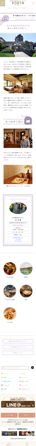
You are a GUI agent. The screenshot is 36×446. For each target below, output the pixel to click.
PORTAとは (11, 420)
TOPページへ (18, 353)
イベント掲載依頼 (7, 422)
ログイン (26, 415)
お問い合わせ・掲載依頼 (20, 422)
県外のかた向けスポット (18, 341)
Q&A (26, 420)
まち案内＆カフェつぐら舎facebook (18, 239)
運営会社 (18, 424)
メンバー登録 (9, 415)
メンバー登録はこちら (23, 8)
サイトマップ (20, 420)
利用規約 (31, 422)
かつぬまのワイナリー (18, 347)
